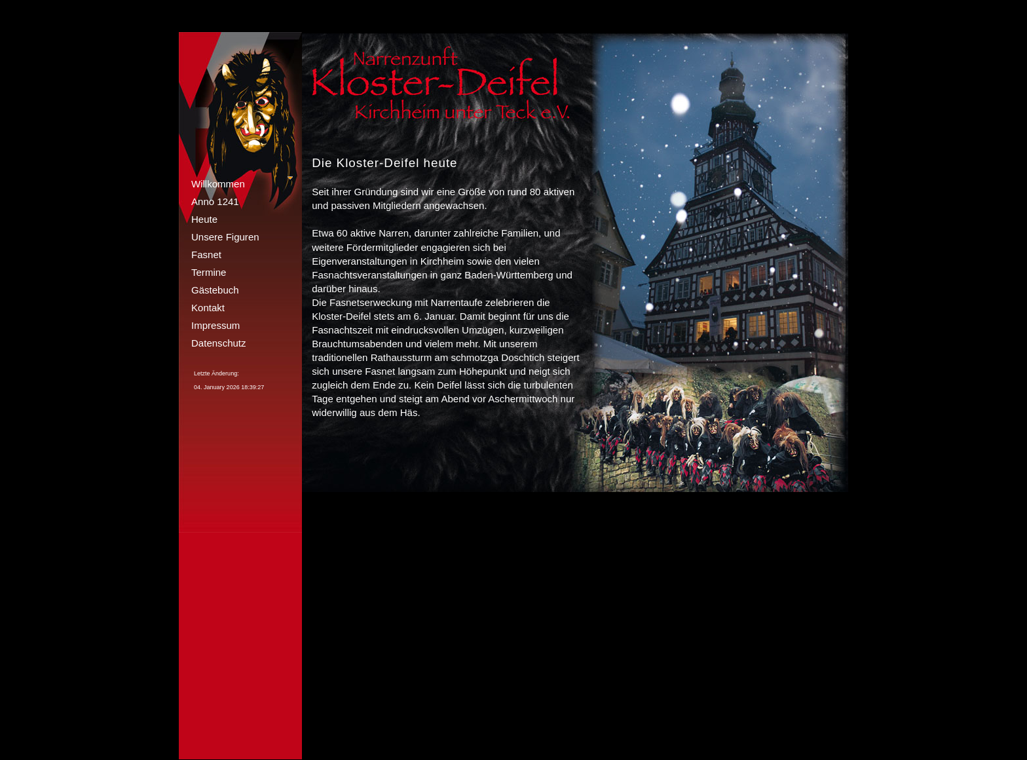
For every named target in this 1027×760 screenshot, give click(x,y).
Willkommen (218, 183)
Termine (208, 272)
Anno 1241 (215, 201)
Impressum (215, 325)
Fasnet (206, 254)
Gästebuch (215, 289)
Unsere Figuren (225, 236)
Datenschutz (218, 343)
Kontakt (208, 307)
